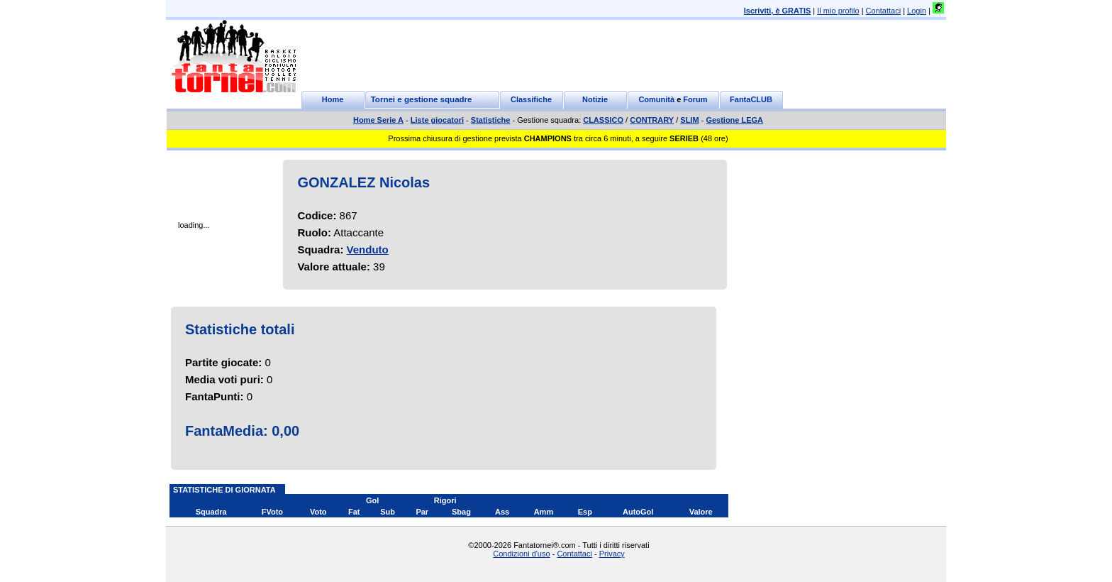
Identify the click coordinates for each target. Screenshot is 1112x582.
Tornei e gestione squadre (421, 99)
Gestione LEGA (734, 120)
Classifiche (531, 99)
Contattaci (883, 10)
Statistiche (491, 120)
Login (916, 10)
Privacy (612, 553)
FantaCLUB (751, 99)
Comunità (656, 99)
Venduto (368, 249)
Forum (695, 99)
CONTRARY (652, 120)
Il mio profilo (838, 10)
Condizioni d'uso (521, 553)
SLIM (689, 120)
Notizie (595, 99)
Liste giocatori (437, 120)
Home (333, 99)
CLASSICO (603, 120)
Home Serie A (378, 120)
